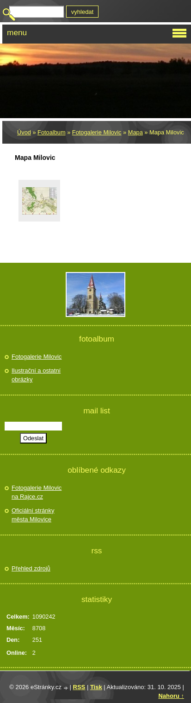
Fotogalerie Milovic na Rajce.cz (37, 492)
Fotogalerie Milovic (97, 132)
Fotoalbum (51, 132)
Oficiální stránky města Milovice (33, 515)
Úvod (24, 132)
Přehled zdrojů (31, 568)
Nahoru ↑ (171, 695)
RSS (79, 687)
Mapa (135, 132)
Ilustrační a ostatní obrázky (36, 375)
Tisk (96, 687)
